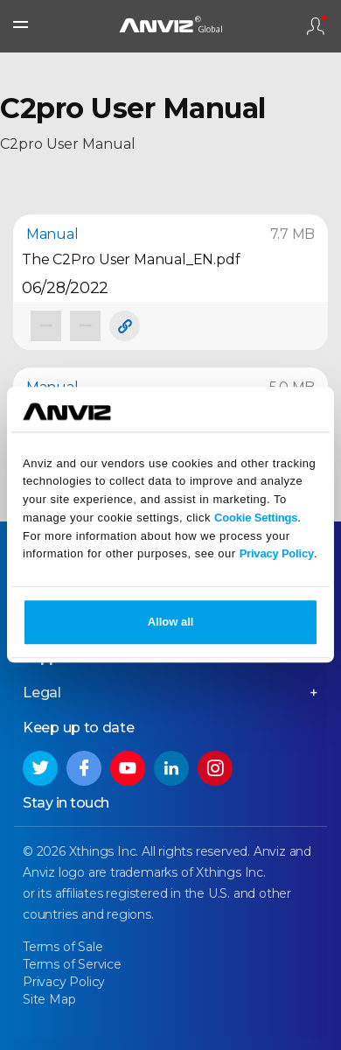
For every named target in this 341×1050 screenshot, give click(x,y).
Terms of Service (72, 964)
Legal (42, 692)
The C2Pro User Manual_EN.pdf (131, 259)
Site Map (49, 999)
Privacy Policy (277, 554)
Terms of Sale (62, 947)
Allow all (171, 622)
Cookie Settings (255, 517)
